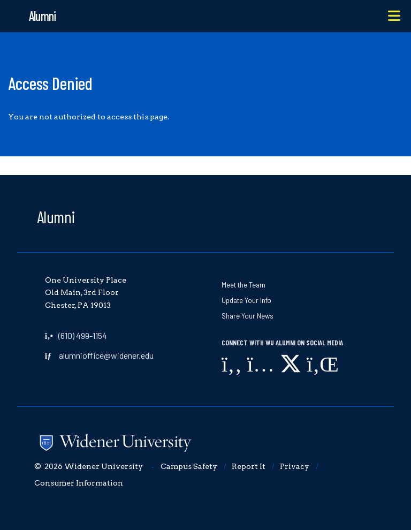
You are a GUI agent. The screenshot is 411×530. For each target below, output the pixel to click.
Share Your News (247, 316)
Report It (248, 466)
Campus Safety (189, 466)
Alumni (56, 216)
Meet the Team (243, 285)
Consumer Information (78, 483)
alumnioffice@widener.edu (106, 355)
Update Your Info (246, 300)
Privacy (294, 466)
